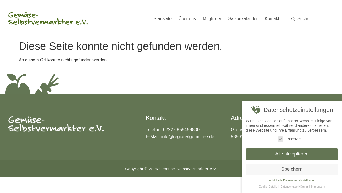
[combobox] (312, 19)
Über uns (187, 18)
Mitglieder (212, 18)
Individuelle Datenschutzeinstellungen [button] (292, 180)
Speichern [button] (291, 169)
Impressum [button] (318, 186)
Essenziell (290, 139)
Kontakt (272, 18)
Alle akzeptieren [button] (292, 154)
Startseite (163, 18)
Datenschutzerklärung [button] (295, 186)
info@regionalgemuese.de (187, 136)
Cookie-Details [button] (268, 186)
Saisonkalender (243, 18)
